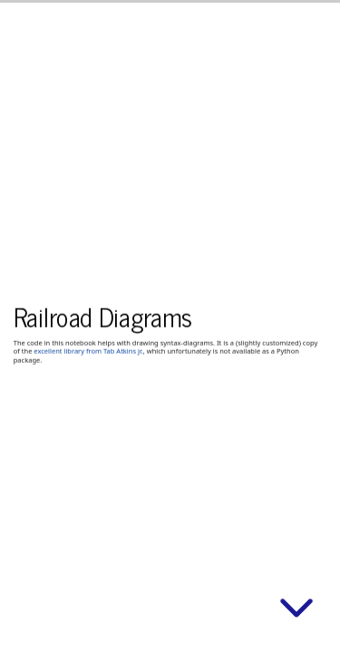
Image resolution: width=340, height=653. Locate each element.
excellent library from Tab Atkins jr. (88, 351)
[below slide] (296, 611)
